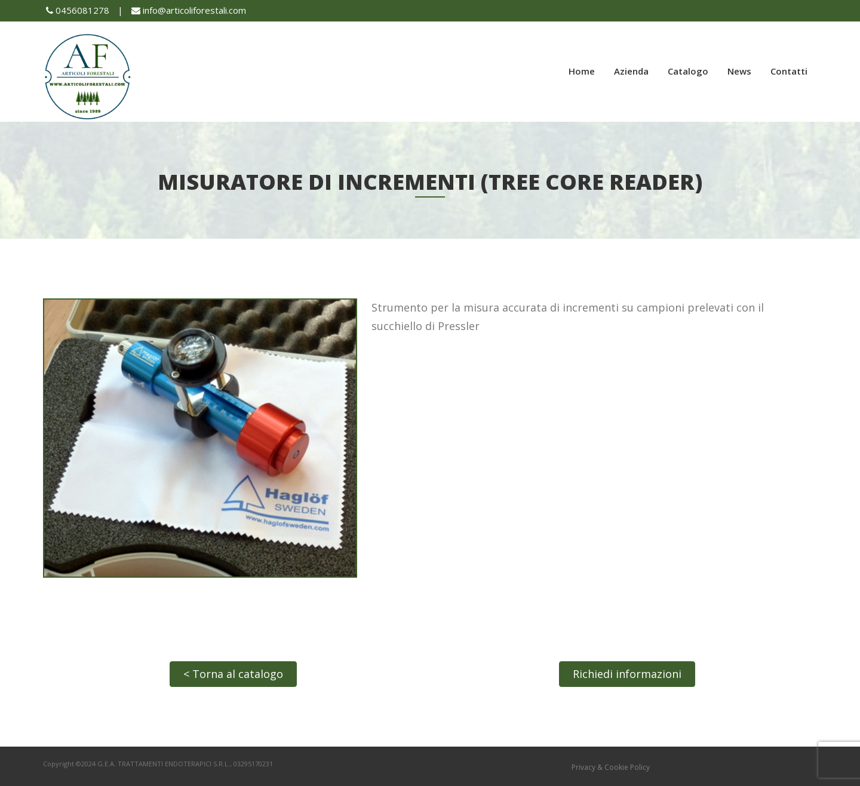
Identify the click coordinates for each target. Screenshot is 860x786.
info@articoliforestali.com (188, 10)
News (739, 71)
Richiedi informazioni (627, 674)
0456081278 (77, 10)
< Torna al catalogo (233, 674)
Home (582, 71)
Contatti (788, 71)
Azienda (631, 71)
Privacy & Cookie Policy (611, 767)
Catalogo (688, 71)
